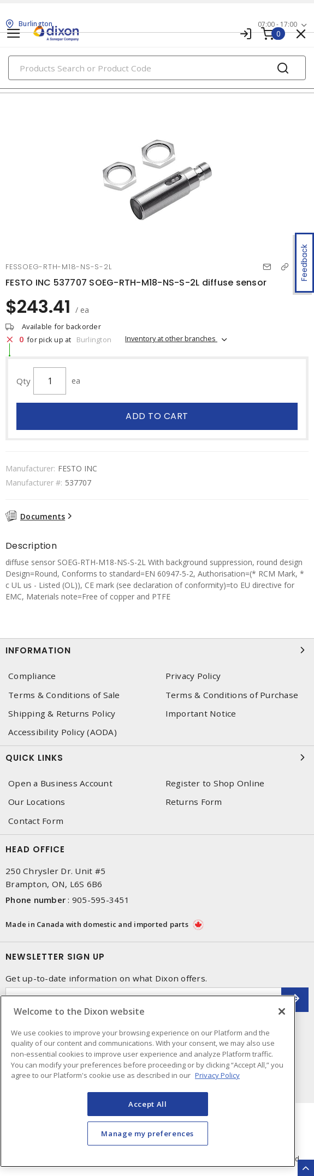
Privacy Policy (193, 676)
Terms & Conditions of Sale (64, 695)
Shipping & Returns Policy (61, 713)
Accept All (147, 1104)
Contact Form (35, 821)
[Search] (157, 68)
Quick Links (157, 757)
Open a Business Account (60, 783)
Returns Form (193, 802)
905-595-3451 (100, 899)
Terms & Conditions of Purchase (232, 695)
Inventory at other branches (171, 338)
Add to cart (157, 416)
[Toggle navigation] (13, 33)
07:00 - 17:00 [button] (277, 24)
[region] (147, 1081)
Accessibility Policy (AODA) (62, 732)
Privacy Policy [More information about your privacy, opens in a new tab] (217, 1075)
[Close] (282, 1011)
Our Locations (36, 802)
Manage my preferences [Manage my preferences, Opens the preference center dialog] (147, 1133)
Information (157, 650)
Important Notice (200, 713)
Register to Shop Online (215, 783)
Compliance (32, 676)
